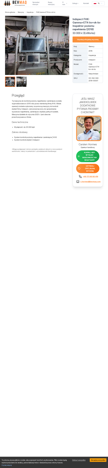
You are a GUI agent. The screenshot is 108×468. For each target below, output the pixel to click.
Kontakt (86, 3)
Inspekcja (30, 12)
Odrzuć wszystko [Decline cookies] (79, 460)
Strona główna (10, 12)
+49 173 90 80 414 (90, 176)
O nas (64, 3)
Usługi (75, 3)
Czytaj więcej (7, 465)
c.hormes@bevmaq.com (90, 182)
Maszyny (21, 12)
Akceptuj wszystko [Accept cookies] (98, 460)
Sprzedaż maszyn (35, 3)
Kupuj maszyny (51, 3)
